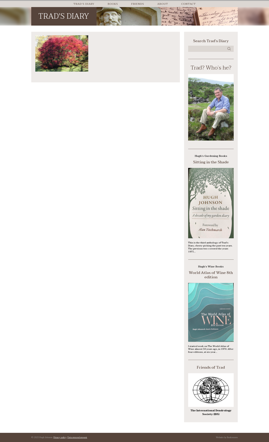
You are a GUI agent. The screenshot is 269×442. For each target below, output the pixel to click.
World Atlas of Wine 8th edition (211, 275)
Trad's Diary (63, 16)
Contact (188, 4)
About (162, 4)
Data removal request (77, 437)
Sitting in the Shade (211, 162)
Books (113, 4)
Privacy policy (59, 437)
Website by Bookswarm (227, 437)
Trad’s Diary (83, 4)
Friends (137, 4)
